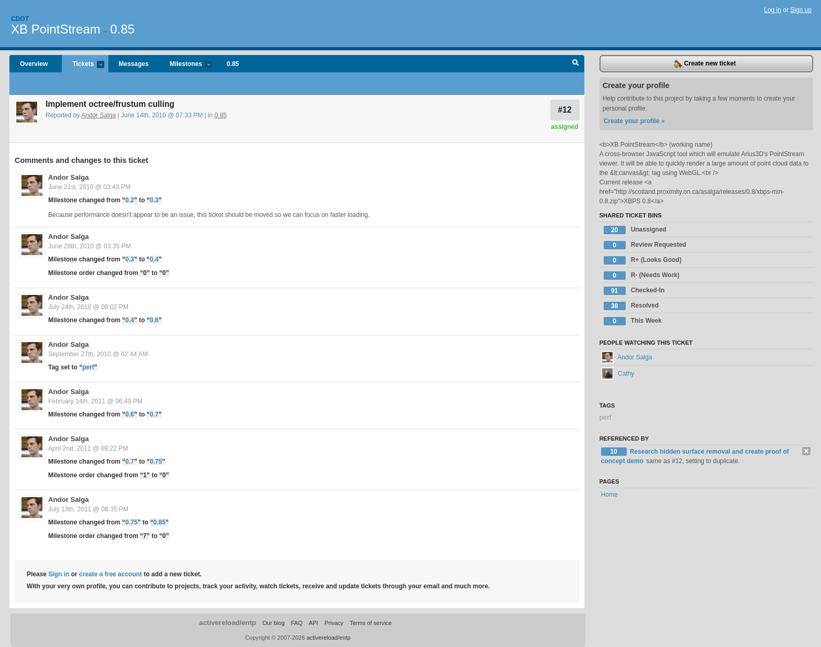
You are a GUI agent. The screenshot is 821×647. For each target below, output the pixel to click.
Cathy (618, 373)
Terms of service (371, 623)
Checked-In (634, 291)
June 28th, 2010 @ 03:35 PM (89, 246)
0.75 (156, 461)
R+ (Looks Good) (643, 260)
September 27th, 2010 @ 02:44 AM (98, 354)
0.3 (154, 200)
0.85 (122, 29)
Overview (34, 64)
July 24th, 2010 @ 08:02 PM (88, 307)
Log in (772, 10)
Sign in (58, 574)
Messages (134, 64)
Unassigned (635, 230)
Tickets (83, 64)
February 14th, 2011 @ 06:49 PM (95, 401)
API (313, 623)
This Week (633, 321)
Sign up (801, 10)
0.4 (154, 259)
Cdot (20, 19)
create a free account (110, 574)
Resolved (631, 306)
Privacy (334, 623)
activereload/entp (227, 623)
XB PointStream (56, 29)
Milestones (185, 64)
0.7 (154, 414)
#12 (565, 109)
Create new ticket (705, 64)
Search (575, 64)
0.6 (154, 320)
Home (609, 494)
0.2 (129, 200)
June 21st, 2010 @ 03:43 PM (89, 187)
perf (88, 367)
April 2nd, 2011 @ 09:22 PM (88, 448)
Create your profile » (634, 121)
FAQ (297, 623)
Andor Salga (98, 115)
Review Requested (645, 245)
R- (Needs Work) (642, 275)
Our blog (273, 623)
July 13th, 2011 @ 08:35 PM (88, 509)
